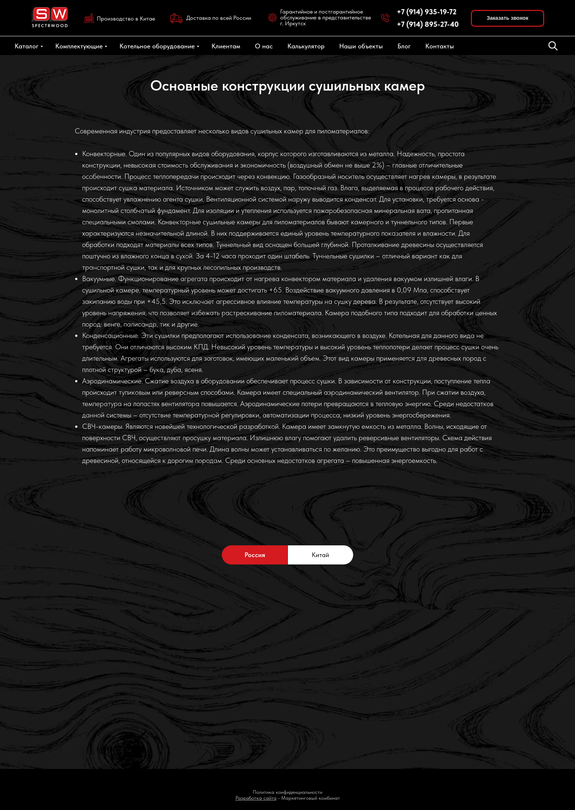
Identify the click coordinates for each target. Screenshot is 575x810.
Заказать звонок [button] (507, 18)
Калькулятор (306, 46)
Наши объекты (361, 46)
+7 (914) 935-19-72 (427, 11)
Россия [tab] (255, 555)
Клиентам (226, 46)
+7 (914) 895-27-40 (428, 24)
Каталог (27, 46)
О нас (264, 46)
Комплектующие (79, 46)
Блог (404, 46)
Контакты (439, 46)
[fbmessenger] (552, 45)
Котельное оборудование (157, 46)
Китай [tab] (320, 555)
